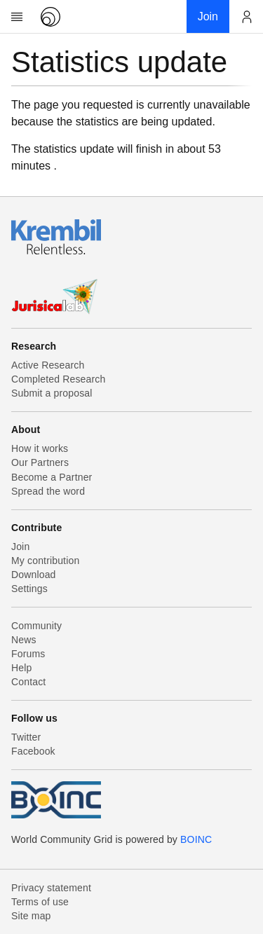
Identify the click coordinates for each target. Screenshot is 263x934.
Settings (29, 588)
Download (33, 574)
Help (21, 667)
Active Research (47, 365)
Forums (28, 653)
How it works (39, 448)
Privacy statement (51, 887)
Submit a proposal (52, 393)
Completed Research (58, 379)
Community (36, 625)
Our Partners (40, 462)
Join (20, 546)
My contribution (45, 560)
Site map (31, 915)
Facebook (33, 751)
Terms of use (40, 901)
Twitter (26, 737)
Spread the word (48, 491)
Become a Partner (51, 477)
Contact (28, 681)
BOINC (196, 839)
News (23, 639)
